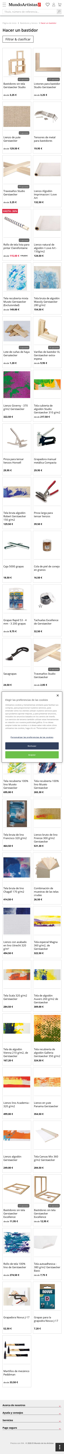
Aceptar (32, 755)
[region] (32, 727)
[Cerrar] (57, 695)
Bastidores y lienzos (29, 23)
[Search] (59, 11)
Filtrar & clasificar (18, 39)
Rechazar (32, 746)
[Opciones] (59, 1447)
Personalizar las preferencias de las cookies (32, 737)
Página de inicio (10, 23)
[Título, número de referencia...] (30, 11)
